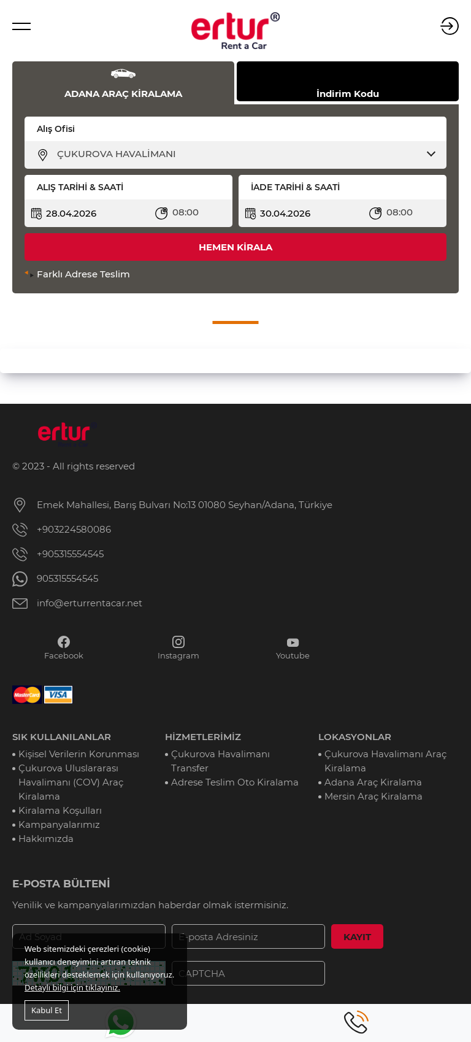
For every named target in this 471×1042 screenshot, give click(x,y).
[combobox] (243, 154)
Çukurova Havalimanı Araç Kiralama (385, 761)
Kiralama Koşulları (60, 810)
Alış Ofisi (56, 128)
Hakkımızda (46, 838)
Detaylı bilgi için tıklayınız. (72, 987)
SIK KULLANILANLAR (61, 737)
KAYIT (357, 937)
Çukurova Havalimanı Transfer (220, 761)
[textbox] (243, 154)
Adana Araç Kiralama (373, 782)
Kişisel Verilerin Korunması (78, 754)
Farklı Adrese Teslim (83, 274)
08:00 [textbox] (185, 212)
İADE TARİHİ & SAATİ (295, 187)
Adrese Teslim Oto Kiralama (235, 782)
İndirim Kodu (347, 93)
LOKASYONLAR (354, 737)
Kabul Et (46, 1010)
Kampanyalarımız (59, 824)
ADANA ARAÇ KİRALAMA (123, 93)
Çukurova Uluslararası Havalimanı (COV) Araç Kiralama (70, 782)
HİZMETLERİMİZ (203, 737)
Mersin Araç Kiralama (373, 796)
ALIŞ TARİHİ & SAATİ (80, 187)
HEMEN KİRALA (235, 247)
